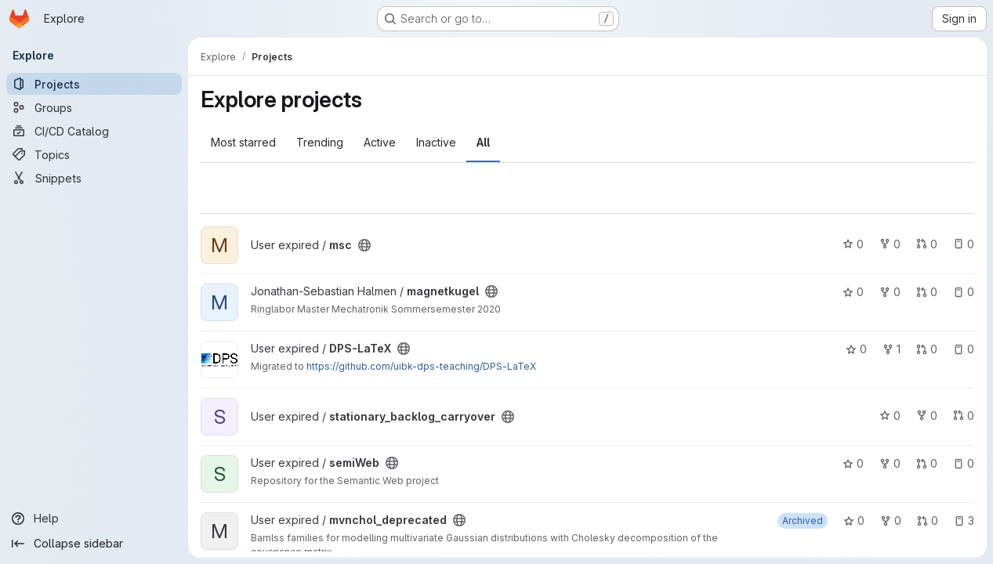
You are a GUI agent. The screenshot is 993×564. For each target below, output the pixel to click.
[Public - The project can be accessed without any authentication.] (364, 245)
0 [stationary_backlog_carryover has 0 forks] (926, 415)
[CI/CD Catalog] (94, 131)
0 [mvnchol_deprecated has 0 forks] (890, 520)
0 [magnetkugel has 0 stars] (853, 291)
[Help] (94, 519)
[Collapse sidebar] (94, 544)
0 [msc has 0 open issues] (963, 244)
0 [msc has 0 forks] (890, 244)
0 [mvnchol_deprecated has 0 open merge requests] (927, 520)
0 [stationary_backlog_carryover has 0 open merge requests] (963, 415)
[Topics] (94, 154)
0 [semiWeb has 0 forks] (890, 463)
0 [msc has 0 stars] (853, 244)
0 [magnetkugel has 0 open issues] (963, 291)
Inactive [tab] (436, 142)
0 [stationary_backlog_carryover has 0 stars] (890, 415)
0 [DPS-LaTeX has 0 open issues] (963, 349)
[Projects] (94, 84)
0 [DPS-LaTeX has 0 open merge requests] (926, 349)
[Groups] (94, 107)
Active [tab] (380, 142)
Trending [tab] (319, 142)
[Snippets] (94, 178)
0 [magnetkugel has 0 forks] (890, 291)
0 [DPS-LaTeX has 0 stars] (856, 349)
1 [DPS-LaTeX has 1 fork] (891, 349)
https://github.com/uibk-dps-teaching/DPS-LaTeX (421, 366)
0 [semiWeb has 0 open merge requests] (926, 463)
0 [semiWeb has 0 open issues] (963, 463)
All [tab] (483, 142)
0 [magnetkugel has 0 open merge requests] (926, 291)
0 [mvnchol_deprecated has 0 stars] (853, 520)
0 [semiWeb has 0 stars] (853, 463)
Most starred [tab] (243, 142)
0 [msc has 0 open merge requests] (926, 244)
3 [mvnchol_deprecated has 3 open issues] (964, 520)
